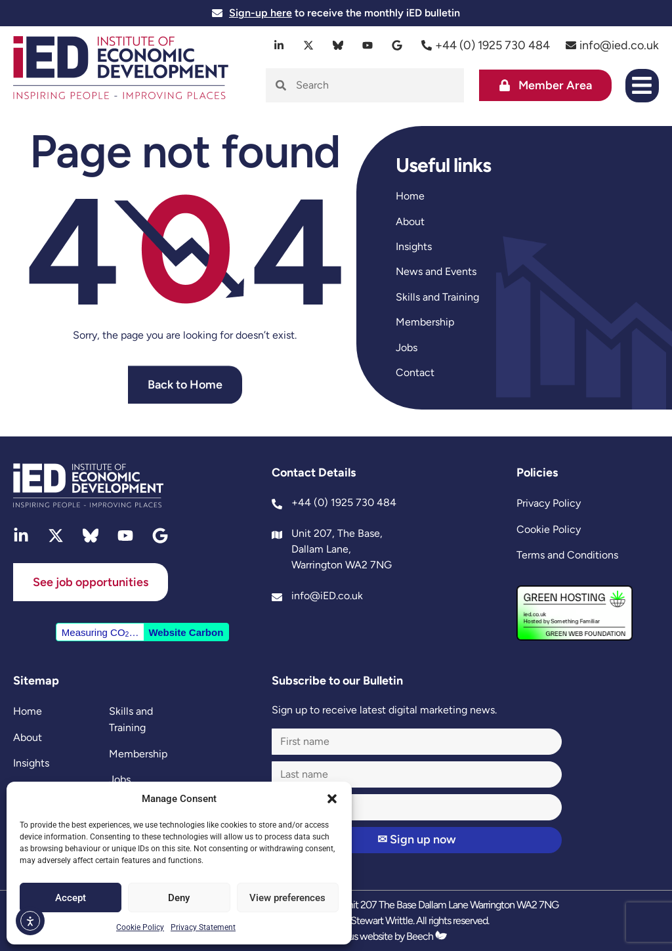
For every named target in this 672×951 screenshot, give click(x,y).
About (410, 221)
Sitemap (36, 680)
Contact (415, 372)
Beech (426, 936)
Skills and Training (437, 297)
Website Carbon (185, 632)
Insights (414, 246)
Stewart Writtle (381, 920)
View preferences (287, 898)
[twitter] (309, 45)
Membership (425, 322)
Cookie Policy (140, 927)
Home (410, 196)
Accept (70, 898)
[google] (397, 45)
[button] (332, 798)
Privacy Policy (548, 503)
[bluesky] (338, 45)
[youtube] (368, 45)
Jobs (406, 347)
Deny (179, 898)
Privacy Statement (203, 927)
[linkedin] (279, 45)
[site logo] (120, 69)
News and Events (436, 271)
